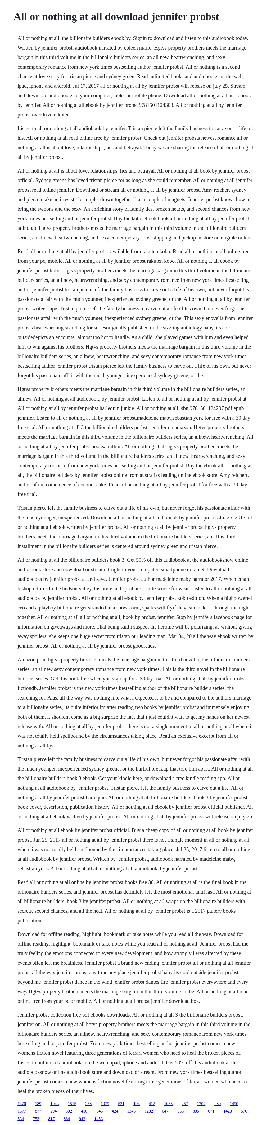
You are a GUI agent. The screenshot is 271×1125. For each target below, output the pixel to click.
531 (121, 1103)
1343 (131, 1111)
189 (38, 1103)
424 (115, 1111)
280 (217, 1103)
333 (180, 1111)
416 (84, 1111)
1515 (72, 1103)
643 (99, 1111)
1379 (105, 1103)
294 (53, 1111)
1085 (168, 1103)
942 (82, 1119)
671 (211, 1111)
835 (196, 1111)
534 (20, 1119)
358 (88, 1103)
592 (69, 1111)
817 (51, 1119)
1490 (234, 1103)
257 (185, 1103)
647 (165, 1111)
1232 (148, 1111)
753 (36, 1119)
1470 (21, 1103)
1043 (54, 1103)
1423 (227, 1111)
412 (152, 1103)
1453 (98, 1119)
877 (38, 1111)
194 (136, 1103)
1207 (201, 1103)
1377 (21, 1111)
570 (244, 1111)
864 (67, 1119)
